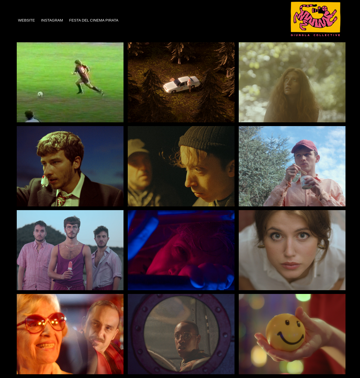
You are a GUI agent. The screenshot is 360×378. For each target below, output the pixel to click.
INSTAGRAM (52, 20)
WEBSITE (26, 20)
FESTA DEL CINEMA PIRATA (93, 20)
